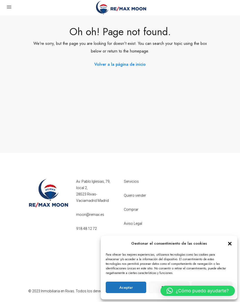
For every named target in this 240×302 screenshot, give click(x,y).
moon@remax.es (90, 215)
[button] (229, 243)
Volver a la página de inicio (120, 64)
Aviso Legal (133, 223)
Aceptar (126, 287)
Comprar (131, 209)
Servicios (131, 181)
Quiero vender (135, 195)
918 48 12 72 (86, 229)
